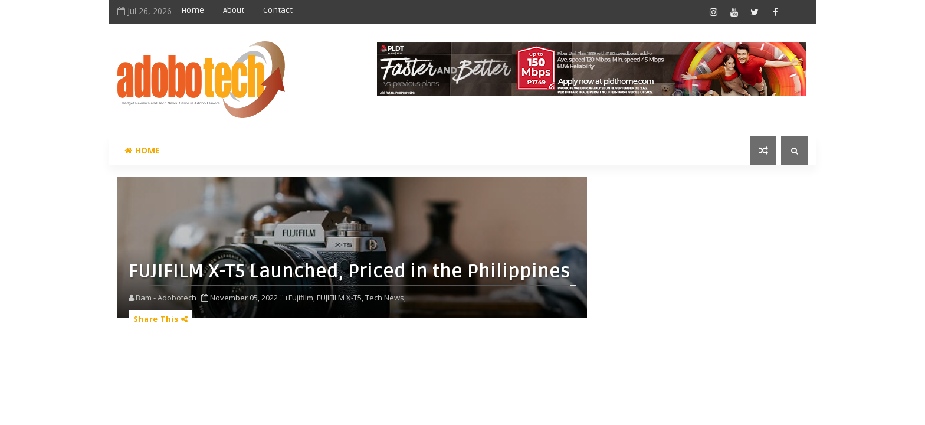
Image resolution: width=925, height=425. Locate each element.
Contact (278, 10)
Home (192, 10)
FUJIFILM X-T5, (340, 297)
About (233, 10)
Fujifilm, (301, 297)
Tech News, (385, 297)
